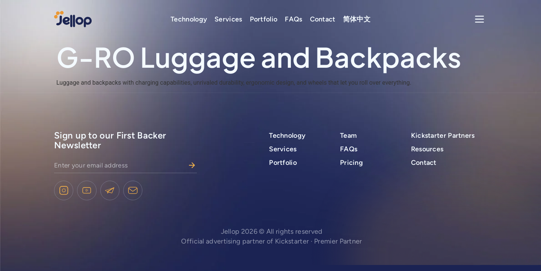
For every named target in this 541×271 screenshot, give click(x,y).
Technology (189, 19)
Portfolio (264, 19)
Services (228, 19)
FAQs (293, 19)
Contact (322, 19)
